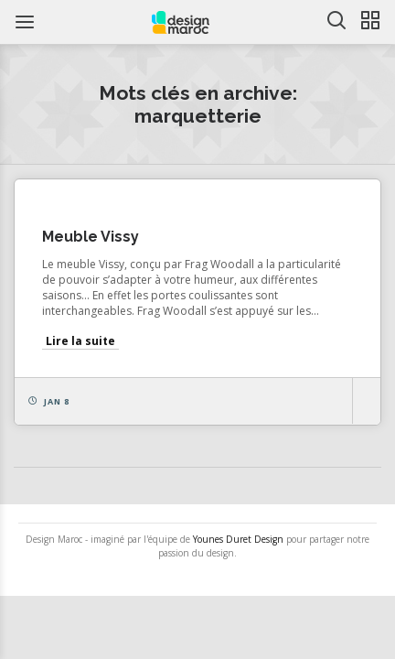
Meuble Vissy (90, 236)
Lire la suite (80, 341)
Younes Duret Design (238, 539)
